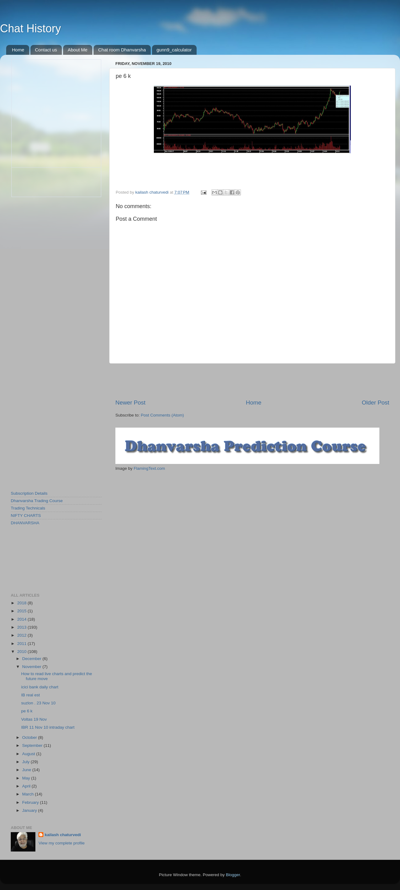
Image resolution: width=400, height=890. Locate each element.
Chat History (30, 28)
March (28, 794)
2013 (22, 627)
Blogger (233, 874)
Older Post (375, 402)
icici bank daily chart (39, 687)
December (32, 658)
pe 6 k (27, 711)
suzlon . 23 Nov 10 (38, 703)
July (26, 761)
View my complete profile (61, 843)
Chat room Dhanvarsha (122, 49)
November (32, 666)
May (26, 778)
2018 (22, 603)
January (30, 810)
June (27, 769)
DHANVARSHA (25, 523)
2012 (22, 635)
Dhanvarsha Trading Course (37, 500)
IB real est (30, 695)
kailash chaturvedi (63, 834)
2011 (22, 643)
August (29, 753)
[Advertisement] (252, 381)
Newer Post (130, 402)
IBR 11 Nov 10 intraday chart (47, 727)
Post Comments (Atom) (162, 415)
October (30, 737)
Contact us (46, 49)
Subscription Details (29, 493)
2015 (22, 611)
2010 (22, 651)
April (27, 786)
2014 (22, 619)
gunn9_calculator (174, 49)
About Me (77, 49)
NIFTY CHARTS (26, 515)
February (31, 802)
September (33, 745)
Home (18, 49)
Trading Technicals (28, 508)
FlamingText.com (149, 468)
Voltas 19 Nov (34, 719)
